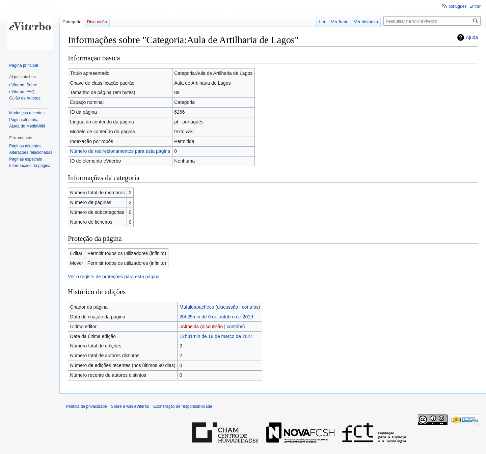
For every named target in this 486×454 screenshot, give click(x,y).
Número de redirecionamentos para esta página (120, 151)
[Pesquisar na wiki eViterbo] (432, 21)
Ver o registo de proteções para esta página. (114, 276)
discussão (227, 307)
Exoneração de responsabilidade (182, 406)
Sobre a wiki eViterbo (130, 406)
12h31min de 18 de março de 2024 (216, 336)
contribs (250, 307)
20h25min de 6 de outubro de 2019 (216, 316)
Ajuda (472, 37)
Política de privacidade (86, 406)
